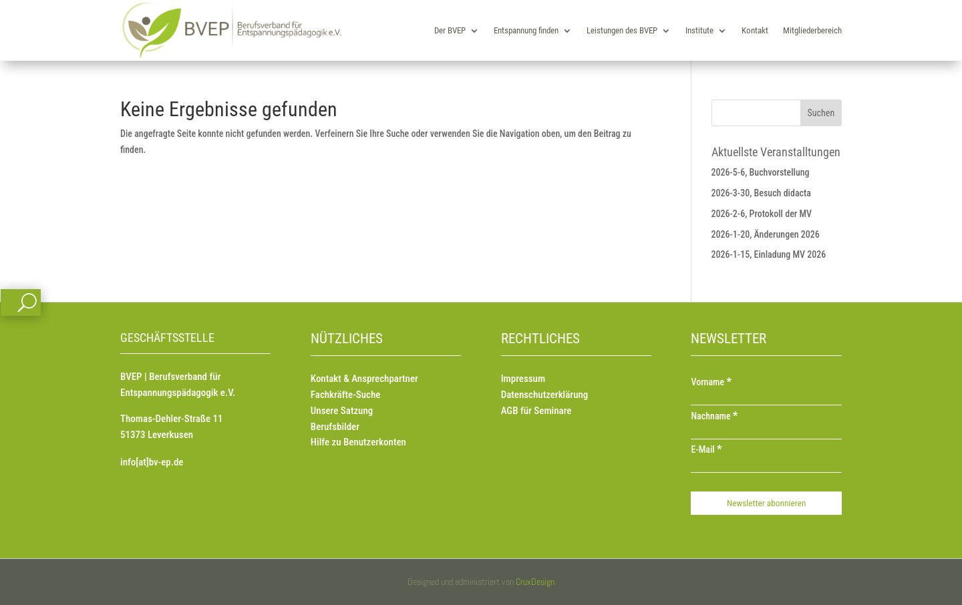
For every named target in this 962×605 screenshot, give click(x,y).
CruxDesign (535, 582)
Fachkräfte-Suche (346, 395)
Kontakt (755, 30)
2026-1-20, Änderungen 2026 (765, 234)
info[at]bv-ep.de (151, 462)
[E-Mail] (766, 466)
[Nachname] (766, 432)
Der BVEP (450, 30)
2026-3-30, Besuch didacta (761, 193)
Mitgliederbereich (812, 30)
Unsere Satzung (342, 411)
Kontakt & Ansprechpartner (364, 379)
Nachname (714, 416)
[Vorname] (766, 398)
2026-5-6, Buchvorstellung (760, 172)
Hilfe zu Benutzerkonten (358, 442)
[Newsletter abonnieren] (766, 503)
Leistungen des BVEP (622, 30)
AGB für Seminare (536, 411)
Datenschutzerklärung (545, 395)
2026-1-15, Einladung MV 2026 (768, 254)
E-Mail (706, 449)
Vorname (711, 382)
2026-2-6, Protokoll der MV (761, 213)
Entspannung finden (526, 30)
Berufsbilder (335, 427)
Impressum (523, 379)
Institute (699, 30)
